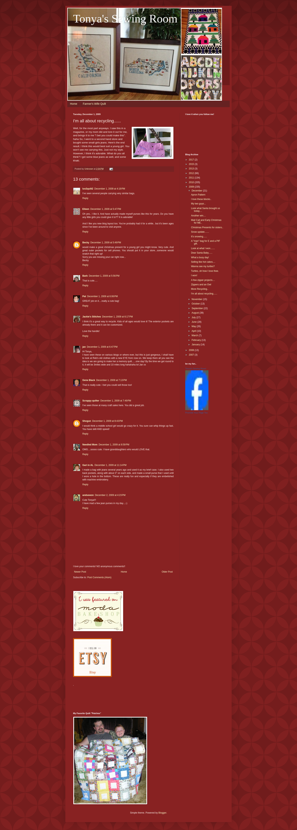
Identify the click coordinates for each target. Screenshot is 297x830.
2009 (192, 186)
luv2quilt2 (87, 188)
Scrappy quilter (90, 400)
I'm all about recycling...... (204, 293)
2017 (192, 159)
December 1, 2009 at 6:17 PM (117, 316)
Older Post (167, 571)
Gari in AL (87, 465)
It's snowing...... (199, 236)
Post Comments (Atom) (99, 577)
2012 (192, 173)
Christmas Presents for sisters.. (207, 227)
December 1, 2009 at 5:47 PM (105, 209)
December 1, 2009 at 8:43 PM (107, 421)
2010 (192, 182)
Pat (84, 296)
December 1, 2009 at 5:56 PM (104, 275)
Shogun (86, 421)
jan (84, 347)
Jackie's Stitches (91, 316)
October (196, 303)
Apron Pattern (198, 194)
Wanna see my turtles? (203, 266)
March (195, 335)
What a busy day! (200, 257)
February (196, 340)
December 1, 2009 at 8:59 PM (114, 444)
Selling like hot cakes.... (203, 262)
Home (73, 103)
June (194, 322)
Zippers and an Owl (201, 284)
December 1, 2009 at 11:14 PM (110, 465)
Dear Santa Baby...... (202, 252)
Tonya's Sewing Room (125, 18)
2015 (192, 164)
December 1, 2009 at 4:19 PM (109, 188)
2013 (192, 168)
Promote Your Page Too (196, 413)
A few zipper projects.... (203, 280)
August (196, 312)
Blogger (162, 812)
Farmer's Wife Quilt (94, 103)
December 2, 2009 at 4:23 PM (110, 495)
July (194, 317)
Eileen (85, 209)
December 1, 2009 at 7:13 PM (111, 380)
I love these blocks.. (201, 199)
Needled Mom (89, 444)
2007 (192, 354)
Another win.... (198, 215)
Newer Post (80, 571)
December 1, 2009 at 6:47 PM (102, 347)
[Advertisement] (143, 697)
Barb (85, 275)
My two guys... (198, 203)
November (197, 299)
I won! (194, 275)
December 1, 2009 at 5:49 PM (105, 242)
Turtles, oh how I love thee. (205, 271)
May (194, 326)
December (197, 190)
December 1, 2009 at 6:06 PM (102, 296)
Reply (85, 198)
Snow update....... (200, 232)
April (194, 331)
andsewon (88, 495)
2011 (192, 177)
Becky (85, 242)
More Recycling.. (199, 289)
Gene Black (88, 380)
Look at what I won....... (203, 248)
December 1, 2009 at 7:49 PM (115, 400)
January (196, 344)
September (198, 308)
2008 (192, 350)
